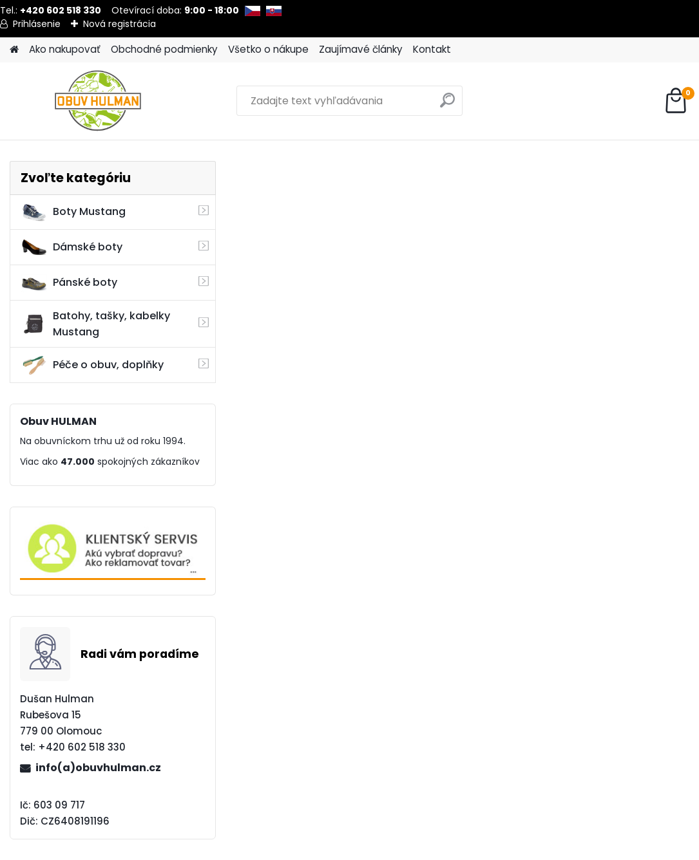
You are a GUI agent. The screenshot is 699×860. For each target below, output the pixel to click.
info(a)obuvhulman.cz (98, 767)
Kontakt (432, 49)
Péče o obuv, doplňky (92, 365)
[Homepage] (14, 49)
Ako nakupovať (65, 49)
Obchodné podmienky (164, 49)
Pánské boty (69, 282)
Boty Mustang (73, 211)
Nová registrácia (119, 23)
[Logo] (98, 101)
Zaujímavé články (361, 49)
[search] (447, 105)
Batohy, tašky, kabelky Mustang (95, 323)
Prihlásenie (37, 23)
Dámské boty (71, 247)
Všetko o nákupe (268, 49)
